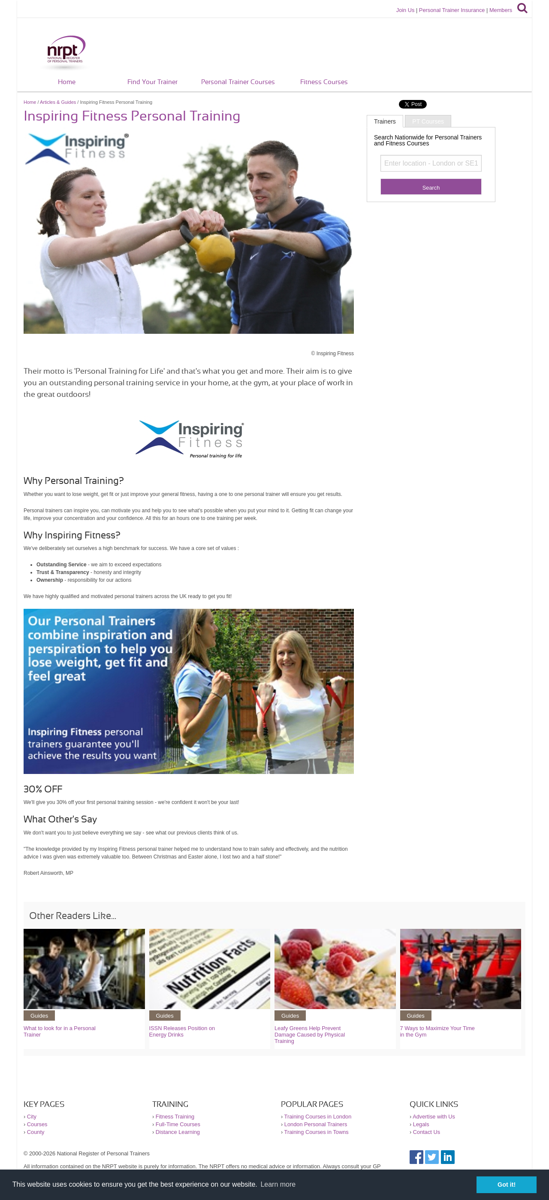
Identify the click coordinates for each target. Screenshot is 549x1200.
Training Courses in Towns (316, 1132)
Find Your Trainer (152, 82)
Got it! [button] (507, 1184)
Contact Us (426, 1132)
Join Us (405, 10)
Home (66, 82)
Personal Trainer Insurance (452, 10)
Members (500, 10)
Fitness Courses (324, 82)
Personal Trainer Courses (238, 82)
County (36, 1132)
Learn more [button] (278, 1184)
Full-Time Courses (178, 1124)
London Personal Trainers (315, 1124)
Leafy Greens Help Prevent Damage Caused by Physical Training (309, 1035)
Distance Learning (178, 1132)
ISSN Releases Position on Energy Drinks (182, 1031)
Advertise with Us (434, 1116)
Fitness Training (175, 1116)
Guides (39, 1016)
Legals (421, 1124)
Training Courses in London (318, 1116)
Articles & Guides (58, 102)
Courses (37, 1124)
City (31, 1116)
